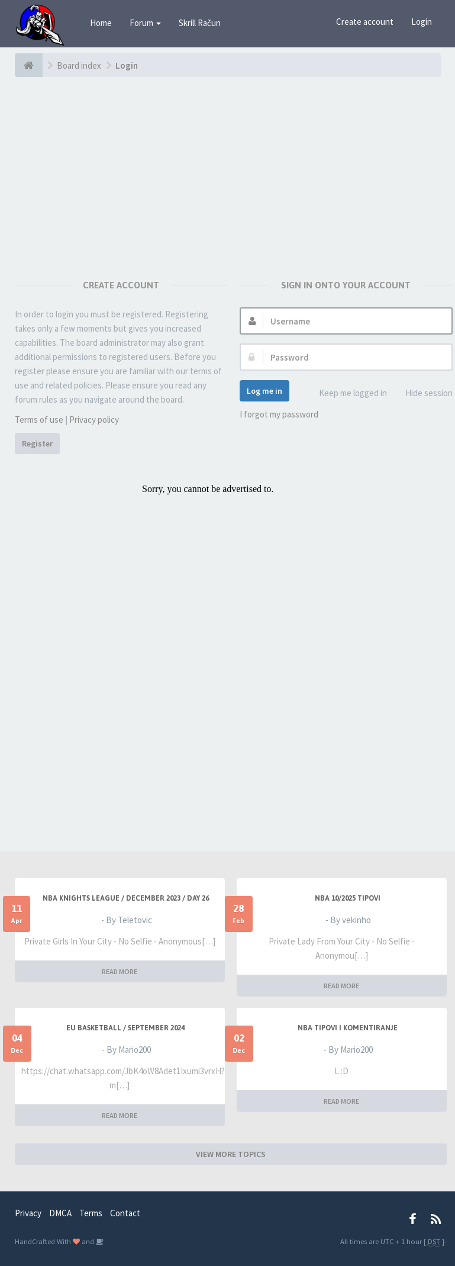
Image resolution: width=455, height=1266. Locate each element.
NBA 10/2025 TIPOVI (347, 898)
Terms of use (39, 419)
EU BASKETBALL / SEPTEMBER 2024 (125, 1028)
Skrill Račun (200, 22)
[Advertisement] (231, 166)
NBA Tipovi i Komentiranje (348, 1028)
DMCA (60, 1213)
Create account (364, 21)
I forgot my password (279, 414)
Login (421, 21)
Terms (90, 1213)
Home (101, 22)
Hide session (422, 393)
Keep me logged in (346, 393)
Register (37, 443)
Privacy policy (94, 419)
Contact (125, 1213)
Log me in (264, 390)
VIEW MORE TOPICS (231, 1154)
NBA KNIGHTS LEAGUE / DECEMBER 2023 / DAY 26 (126, 898)
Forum (145, 22)
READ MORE (119, 971)
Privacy (28, 1213)
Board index (79, 65)
